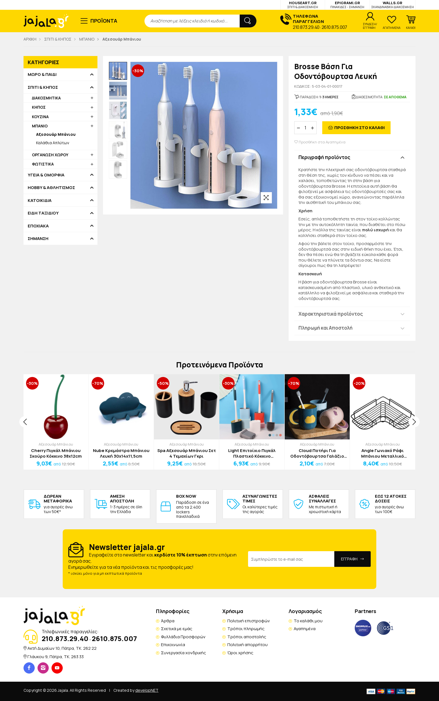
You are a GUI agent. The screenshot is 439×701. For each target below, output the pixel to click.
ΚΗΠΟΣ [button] (39, 107)
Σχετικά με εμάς (176, 629)
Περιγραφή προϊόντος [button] (324, 157)
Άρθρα (167, 621)
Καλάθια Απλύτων (52, 142)
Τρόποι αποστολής (246, 637)
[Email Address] (291, 559)
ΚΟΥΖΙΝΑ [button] (40, 116)
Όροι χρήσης (240, 653)
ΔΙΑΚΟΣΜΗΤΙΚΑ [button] (46, 98)
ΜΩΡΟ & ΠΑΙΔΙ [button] (42, 74)
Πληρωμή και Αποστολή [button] (325, 328)
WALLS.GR (392, 4)
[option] (118, 71)
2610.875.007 (334, 27)
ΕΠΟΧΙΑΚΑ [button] (38, 226)
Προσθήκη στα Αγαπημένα (319, 142)
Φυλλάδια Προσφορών (183, 637)
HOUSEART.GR (302, 4)
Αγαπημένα (305, 629)
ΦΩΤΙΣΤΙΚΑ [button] (43, 164)
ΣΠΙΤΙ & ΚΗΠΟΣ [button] (43, 87)
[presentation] (25, 421)
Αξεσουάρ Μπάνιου (56, 444)
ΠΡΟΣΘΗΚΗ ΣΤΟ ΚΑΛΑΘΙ (359, 128)
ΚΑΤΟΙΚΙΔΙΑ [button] (40, 200)
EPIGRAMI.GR (347, 4)
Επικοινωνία (173, 645)
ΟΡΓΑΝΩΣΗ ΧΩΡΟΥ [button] (50, 154)
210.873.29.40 (306, 27)
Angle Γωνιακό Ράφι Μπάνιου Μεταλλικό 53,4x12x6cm (382, 453)
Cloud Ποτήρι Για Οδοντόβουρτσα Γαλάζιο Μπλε (317, 453)
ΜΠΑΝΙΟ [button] (40, 126)
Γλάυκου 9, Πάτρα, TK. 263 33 (55, 657)
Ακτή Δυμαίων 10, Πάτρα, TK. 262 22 (62, 648)
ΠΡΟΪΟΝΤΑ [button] (104, 20)
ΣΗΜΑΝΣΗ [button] (38, 238)
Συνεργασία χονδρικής (183, 653)
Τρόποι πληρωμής (246, 629)
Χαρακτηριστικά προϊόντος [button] (330, 314)
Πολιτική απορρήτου (247, 645)
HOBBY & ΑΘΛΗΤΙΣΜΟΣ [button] (51, 187)
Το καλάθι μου (308, 621)
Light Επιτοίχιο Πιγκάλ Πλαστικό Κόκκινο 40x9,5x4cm (252, 453)
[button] (410, 22)
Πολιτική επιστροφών (248, 621)
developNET (146, 690)
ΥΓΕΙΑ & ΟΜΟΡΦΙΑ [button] (46, 175)
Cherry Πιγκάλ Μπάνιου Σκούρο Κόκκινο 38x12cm (56, 453)
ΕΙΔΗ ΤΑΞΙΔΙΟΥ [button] (43, 213)
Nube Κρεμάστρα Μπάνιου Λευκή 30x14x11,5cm (121, 453)
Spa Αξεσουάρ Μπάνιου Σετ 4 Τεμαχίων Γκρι (186, 453)
